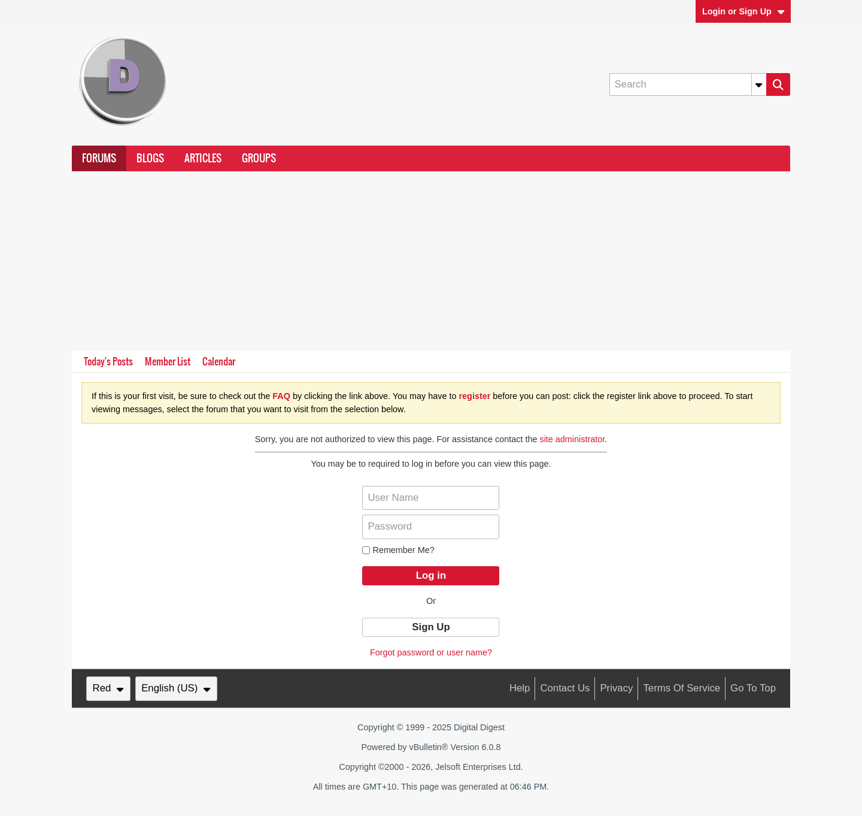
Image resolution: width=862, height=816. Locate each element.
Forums (99, 158)
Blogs (150, 158)
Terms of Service (681, 688)
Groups (259, 158)
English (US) (176, 688)
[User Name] (430, 498)
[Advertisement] (431, 261)
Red (108, 688)
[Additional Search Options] (759, 84)
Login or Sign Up (743, 11)
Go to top (753, 688)
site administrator (572, 439)
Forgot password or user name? (431, 652)
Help (519, 688)
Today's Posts (108, 361)
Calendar (218, 361)
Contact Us (565, 688)
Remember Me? (398, 550)
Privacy (616, 688)
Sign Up (431, 627)
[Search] (687, 84)
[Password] (430, 527)
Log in (431, 575)
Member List (167, 361)
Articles (202, 158)
